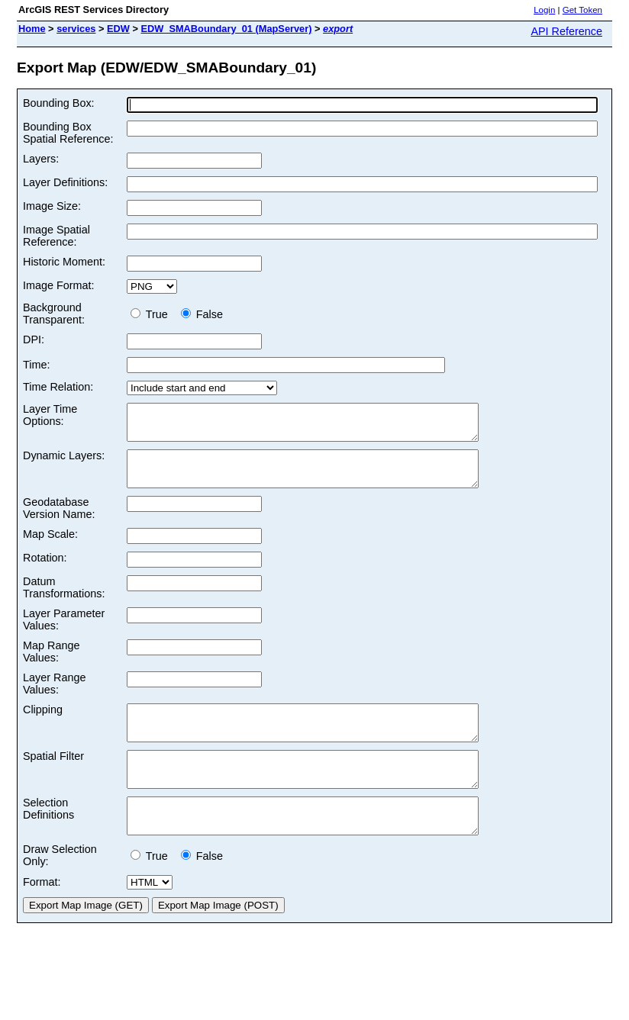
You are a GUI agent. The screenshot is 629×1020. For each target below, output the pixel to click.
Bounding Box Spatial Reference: (68, 133)
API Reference (566, 31)
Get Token (582, 9)
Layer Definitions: (65, 182)
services (75, 28)
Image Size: (52, 206)
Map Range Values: (51, 665)
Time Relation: (58, 387)
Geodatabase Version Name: (59, 522)
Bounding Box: (59, 103)
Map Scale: (50, 548)
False (202, 314)
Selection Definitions (48, 836)
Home (32, 28)
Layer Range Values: (54, 697)
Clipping (43, 723)
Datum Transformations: (64, 601)
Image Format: (59, 285)
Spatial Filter (53, 777)
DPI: (33, 339)
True (152, 314)
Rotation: (45, 571)
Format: (42, 916)
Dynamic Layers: (64, 462)
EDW (118, 28)
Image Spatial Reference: (56, 236)
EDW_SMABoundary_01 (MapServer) (225, 28)
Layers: (41, 159)
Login (544, 9)
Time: (36, 365)
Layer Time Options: (50, 415)
